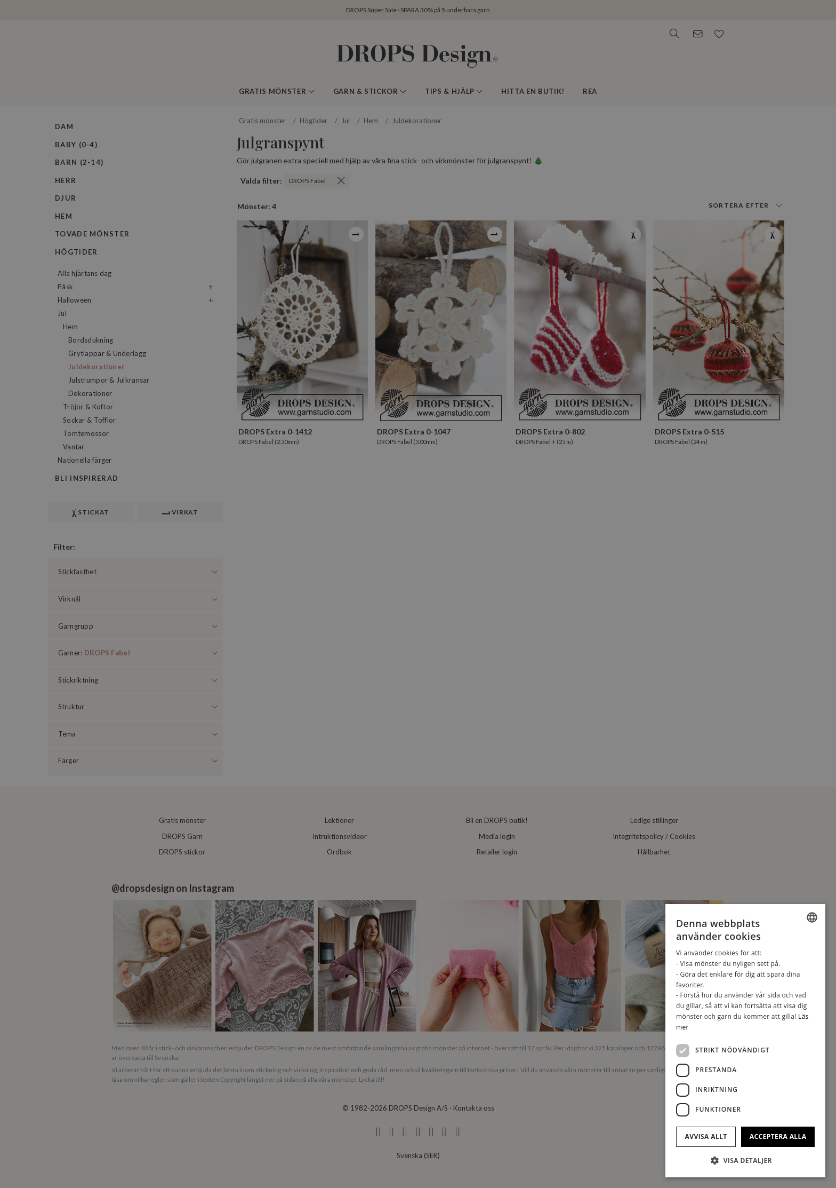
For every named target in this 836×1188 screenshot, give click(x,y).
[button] (745, 1160)
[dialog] (745, 1040)
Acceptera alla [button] (778, 1136)
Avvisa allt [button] (706, 1136)
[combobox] (812, 917)
